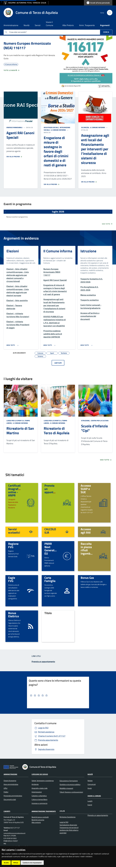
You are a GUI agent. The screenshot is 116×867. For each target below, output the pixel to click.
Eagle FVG (11, 579)
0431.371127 (51, 735)
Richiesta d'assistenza (67, 817)
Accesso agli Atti (86, 531)
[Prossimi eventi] (110, 212)
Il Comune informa (58, 130)
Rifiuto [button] (15, 862)
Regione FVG (13, 545)
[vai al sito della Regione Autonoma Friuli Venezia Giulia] (26, 3)
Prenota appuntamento (48, 740)
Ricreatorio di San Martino (20, 431)
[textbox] (57, 695)
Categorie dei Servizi (40, 774)
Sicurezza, (85, 127)
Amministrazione (10, 774)
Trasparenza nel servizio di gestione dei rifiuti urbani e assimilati (69, 830)
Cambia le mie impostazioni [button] (32, 862)
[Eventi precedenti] (5, 212)
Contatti (7, 811)
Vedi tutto (107, 224)
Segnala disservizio (46, 749)
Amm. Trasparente (87, 25)
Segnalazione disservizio (68, 825)
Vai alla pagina (14, 156)
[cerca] (109, 12)
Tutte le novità (12, 70)
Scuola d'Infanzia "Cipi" (94, 428)
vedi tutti (58, 362)
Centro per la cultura (99, 420)
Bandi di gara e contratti (40, 817)
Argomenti (105, 25)
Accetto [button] (6, 862)
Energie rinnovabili (14, 127)
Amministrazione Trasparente (44, 811)
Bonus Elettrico (13, 615)
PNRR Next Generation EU (51, 548)
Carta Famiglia (49, 579)
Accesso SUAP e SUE (86, 488)
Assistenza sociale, (51, 127)
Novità (90, 774)
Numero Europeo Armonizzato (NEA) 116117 (27, 46)
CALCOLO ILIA (50, 531)
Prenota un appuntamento (98, 815)
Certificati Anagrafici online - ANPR (14, 490)
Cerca (106, 32)
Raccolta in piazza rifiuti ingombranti (88, 548)
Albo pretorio (36, 822)
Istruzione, (85, 420)
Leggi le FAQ (43, 727)
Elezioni (12, 251)
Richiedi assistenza (46, 731)
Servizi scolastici (14, 531)
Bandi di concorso (38, 819)
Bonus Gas (87, 577)
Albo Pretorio (68, 25)
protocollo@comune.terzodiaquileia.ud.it (14, 833)
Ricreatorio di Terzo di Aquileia (56, 431)
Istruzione (88, 251)
